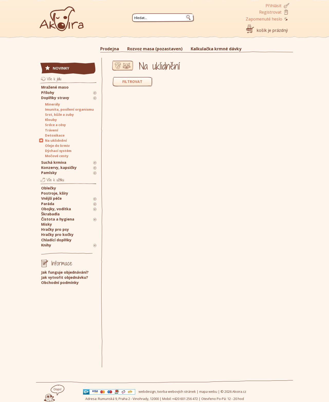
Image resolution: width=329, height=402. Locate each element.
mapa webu (208, 391)
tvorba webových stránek (176, 391)
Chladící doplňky (56, 239)
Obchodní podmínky (60, 282)
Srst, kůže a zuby (59, 114)
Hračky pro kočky (57, 234)
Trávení (51, 130)
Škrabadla (50, 214)
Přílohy (47, 92)
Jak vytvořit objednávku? (64, 277)
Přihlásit (273, 5)
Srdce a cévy (55, 124)
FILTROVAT (132, 81)
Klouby (51, 119)
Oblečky (48, 188)
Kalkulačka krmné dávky (216, 49)
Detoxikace (55, 135)
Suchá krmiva (53, 162)
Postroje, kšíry (54, 193)
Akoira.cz (239, 391)
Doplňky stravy (55, 97)
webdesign (147, 391)
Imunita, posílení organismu (69, 109)
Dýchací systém (58, 150)
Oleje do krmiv (57, 145)
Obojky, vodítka (56, 208)
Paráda (47, 203)
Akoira (61, 16)
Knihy (46, 245)
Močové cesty (56, 156)
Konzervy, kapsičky (59, 167)
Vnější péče (51, 198)
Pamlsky (49, 172)
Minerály (52, 104)
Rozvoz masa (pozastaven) (154, 49)
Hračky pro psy (55, 229)
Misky (46, 224)
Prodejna (109, 49)
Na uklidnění (56, 140)
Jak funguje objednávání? (65, 272)
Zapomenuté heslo (264, 19)
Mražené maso (55, 87)
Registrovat (270, 12)
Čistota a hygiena (57, 219)
